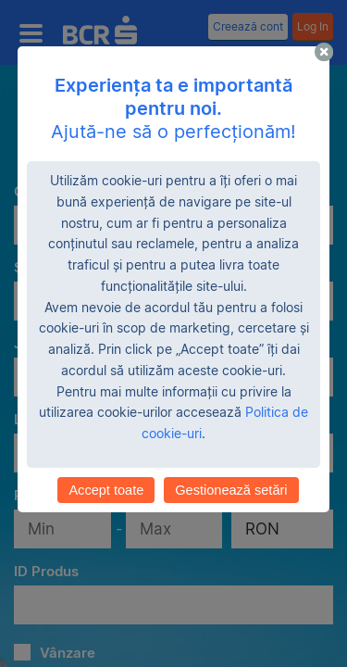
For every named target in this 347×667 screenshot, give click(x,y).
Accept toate (105, 490)
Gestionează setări (231, 490)
